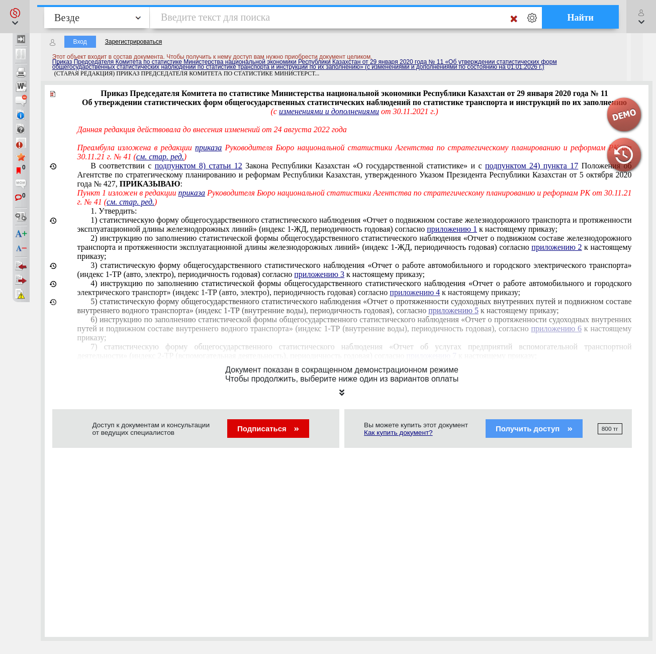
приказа (208, 147)
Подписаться (268, 428)
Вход (80, 41)
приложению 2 (556, 247)
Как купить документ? (398, 432)
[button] (15, 16)
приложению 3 (319, 274)
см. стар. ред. (160, 156)
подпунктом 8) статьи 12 (198, 165)
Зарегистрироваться (133, 41)
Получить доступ (534, 428)
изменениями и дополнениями (329, 111)
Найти (580, 18)
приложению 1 (452, 229)
